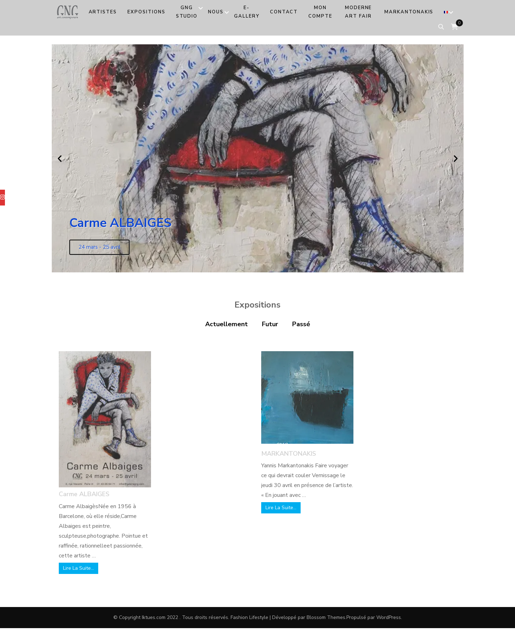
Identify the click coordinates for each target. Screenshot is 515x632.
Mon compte (320, 12)
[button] (59, 158)
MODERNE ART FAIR (358, 12)
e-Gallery (246, 12)
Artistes (103, 12)
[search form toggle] (441, 27)
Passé (301, 324)
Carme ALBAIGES (84, 494)
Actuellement (226, 324)
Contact (284, 12)
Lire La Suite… (78, 568)
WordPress (388, 617)
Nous (216, 12)
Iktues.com (153, 617)
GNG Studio (187, 12)
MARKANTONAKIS (408, 12)
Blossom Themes (326, 617)
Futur (270, 324)
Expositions (146, 12)
